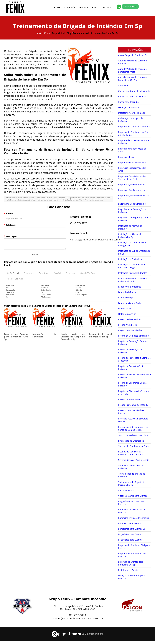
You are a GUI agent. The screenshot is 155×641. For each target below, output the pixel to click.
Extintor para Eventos (128, 570)
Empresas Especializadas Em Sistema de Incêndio (132, 178)
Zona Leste (70, 273)
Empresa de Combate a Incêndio (134, 126)
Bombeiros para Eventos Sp (131, 528)
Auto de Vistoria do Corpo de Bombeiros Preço (132, 70)
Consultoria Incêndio (128, 101)
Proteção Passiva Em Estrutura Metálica (133, 420)
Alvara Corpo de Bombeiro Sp (132, 55)
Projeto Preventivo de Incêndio (133, 404)
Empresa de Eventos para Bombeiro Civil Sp (16, 337)
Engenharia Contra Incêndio (132, 203)
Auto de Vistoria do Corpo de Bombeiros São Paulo (132, 79)
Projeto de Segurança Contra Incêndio (132, 384)
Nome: (8, 213)
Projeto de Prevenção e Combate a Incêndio (134, 359)
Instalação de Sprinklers (44, 335)
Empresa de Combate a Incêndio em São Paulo (134, 133)
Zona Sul (57, 273)
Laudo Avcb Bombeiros (129, 286)
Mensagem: (11, 236)
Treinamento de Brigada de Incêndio (131, 475)
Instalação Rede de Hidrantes (132, 272)
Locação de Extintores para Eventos (131, 577)
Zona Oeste (43, 273)
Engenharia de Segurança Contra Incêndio (134, 219)
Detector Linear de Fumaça (131, 112)
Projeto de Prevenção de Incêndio (130, 351)
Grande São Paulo (88, 273)
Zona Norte (28, 273)
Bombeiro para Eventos (129, 523)
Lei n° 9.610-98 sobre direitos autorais (89, 200)
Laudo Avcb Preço (127, 292)
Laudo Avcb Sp (125, 297)
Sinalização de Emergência (131, 440)
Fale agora (130, 6)
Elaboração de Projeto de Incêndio (130, 120)
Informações (134, 49)
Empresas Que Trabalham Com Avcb (133, 197)
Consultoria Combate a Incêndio (134, 91)
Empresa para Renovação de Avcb (132, 150)
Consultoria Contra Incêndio (132, 96)
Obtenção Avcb (125, 308)
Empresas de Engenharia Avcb (133, 162)
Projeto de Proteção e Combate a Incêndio (134, 376)
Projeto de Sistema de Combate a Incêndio (133, 392)
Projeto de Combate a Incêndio (133, 335)
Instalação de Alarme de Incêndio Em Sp (130, 235)
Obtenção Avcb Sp (127, 313)
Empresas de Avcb (127, 157)
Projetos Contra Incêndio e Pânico (131, 412)
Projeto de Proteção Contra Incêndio (131, 367)
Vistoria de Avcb (126, 490)
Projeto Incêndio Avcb (129, 399)
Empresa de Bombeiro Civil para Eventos (134, 546)
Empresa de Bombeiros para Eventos (132, 555)
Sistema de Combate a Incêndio (133, 446)
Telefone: (10, 225)
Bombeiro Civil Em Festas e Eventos (131, 511)
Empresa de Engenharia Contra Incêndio (133, 142)
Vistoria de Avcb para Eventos (132, 495)
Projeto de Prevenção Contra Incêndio (132, 342)
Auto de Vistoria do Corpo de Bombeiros (132, 62)
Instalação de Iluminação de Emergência (132, 244)
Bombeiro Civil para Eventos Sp (133, 517)
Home (57, 7)
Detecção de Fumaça (128, 107)
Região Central (13, 273)
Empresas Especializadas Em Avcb (132, 169)
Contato (105, 7)
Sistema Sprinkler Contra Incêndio (130, 467)
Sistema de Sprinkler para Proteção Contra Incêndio (130, 453)
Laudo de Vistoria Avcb (129, 303)
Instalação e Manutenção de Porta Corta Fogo (132, 266)
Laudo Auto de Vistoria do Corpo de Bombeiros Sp (73, 337)
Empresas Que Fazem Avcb (131, 190)
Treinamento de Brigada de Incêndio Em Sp (131, 483)
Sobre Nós (69, 7)
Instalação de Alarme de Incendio (130, 227)
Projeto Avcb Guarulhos (130, 319)
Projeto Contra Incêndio (130, 330)
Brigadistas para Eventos (130, 534)
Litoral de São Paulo (15, 279)
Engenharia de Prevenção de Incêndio (132, 211)
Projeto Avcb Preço (127, 324)
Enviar (35, 254)
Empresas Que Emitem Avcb (132, 184)
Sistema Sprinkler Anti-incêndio (133, 460)
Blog (94, 7)
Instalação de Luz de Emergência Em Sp (101, 335)
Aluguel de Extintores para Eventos (131, 503)
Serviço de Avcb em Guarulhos (133, 435)
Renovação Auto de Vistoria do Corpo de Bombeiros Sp (133, 428)
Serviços (83, 7)
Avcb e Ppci (123, 85)
